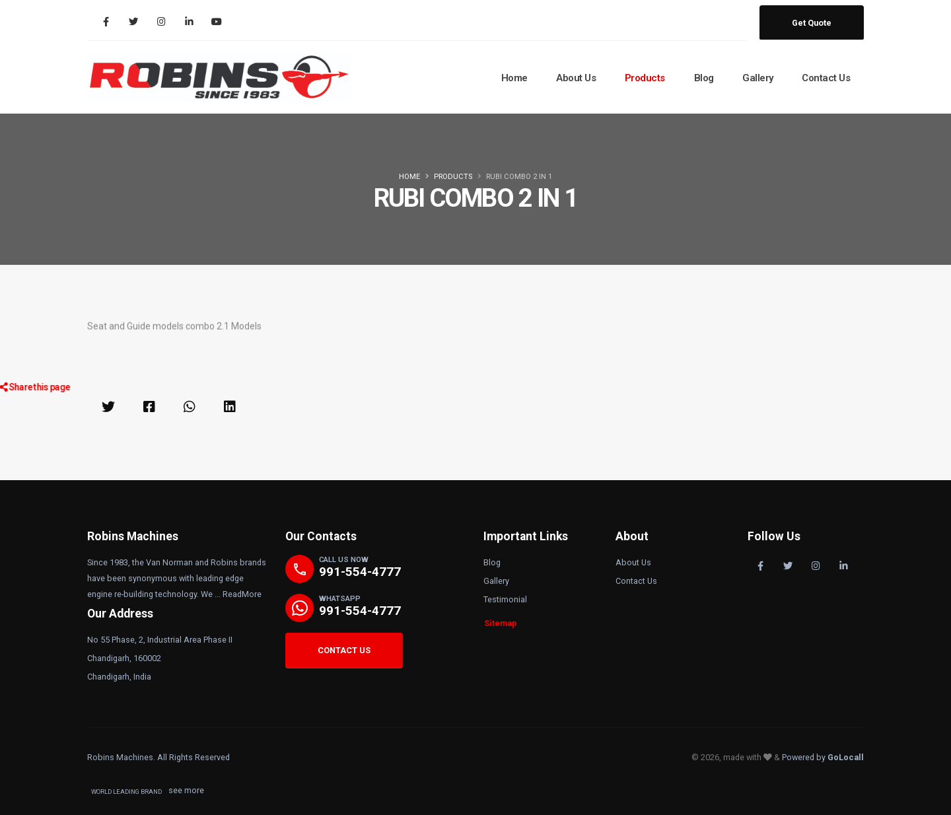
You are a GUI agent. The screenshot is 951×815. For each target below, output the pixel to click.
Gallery (757, 78)
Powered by (823, 757)
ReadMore (242, 594)
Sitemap (500, 623)
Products (645, 78)
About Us (576, 78)
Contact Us (826, 78)
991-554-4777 (360, 571)
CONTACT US (344, 650)
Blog (704, 78)
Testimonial (505, 599)
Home (514, 78)
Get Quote (811, 23)
